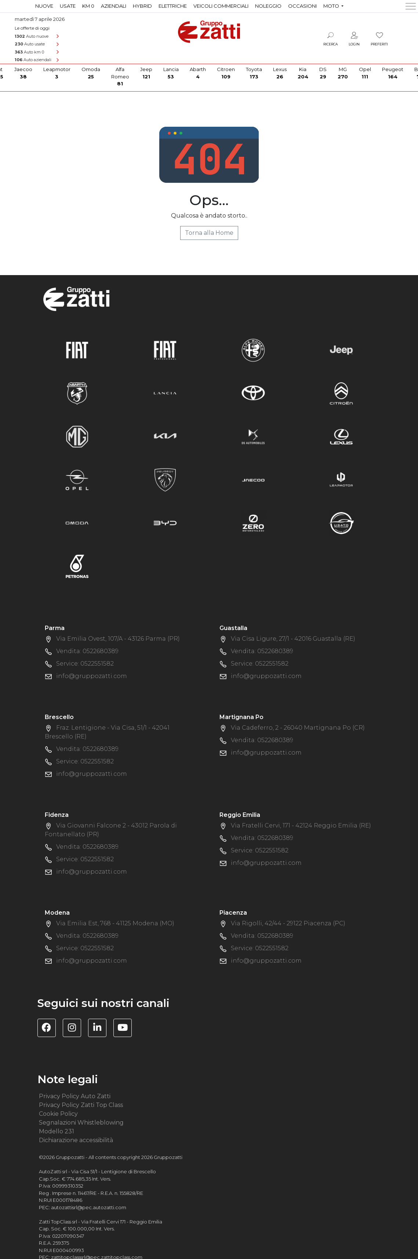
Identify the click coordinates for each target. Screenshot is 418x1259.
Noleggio (268, 6)
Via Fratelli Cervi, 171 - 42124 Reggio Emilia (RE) (301, 825)
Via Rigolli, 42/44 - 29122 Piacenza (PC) (288, 923)
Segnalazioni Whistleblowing (81, 1122)
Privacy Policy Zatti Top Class (81, 1104)
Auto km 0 (29, 52)
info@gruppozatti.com (91, 676)
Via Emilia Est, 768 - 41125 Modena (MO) (115, 923)
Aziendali (113, 6)
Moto (331, 6)
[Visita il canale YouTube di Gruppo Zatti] (125, 1028)
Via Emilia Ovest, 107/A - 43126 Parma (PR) (118, 638)
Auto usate (30, 44)
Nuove (44, 6)
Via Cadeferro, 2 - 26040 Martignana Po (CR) (298, 727)
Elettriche (173, 6)
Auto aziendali (33, 59)
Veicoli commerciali (220, 6)
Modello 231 (56, 1131)
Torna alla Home (209, 232)
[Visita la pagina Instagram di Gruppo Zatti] (75, 1028)
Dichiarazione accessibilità (76, 1140)
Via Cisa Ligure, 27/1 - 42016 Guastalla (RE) (293, 638)
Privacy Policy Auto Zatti (74, 1096)
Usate (68, 6)
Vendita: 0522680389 (87, 651)
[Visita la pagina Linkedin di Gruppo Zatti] (100, 1028)
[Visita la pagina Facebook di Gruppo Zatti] (49, 1028)
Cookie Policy (58, 1113)
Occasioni (302, 6)
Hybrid (142, 6)
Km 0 (88, 6)
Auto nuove (31, 36)
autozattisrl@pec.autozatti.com (88, 1207)
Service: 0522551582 (85, 663)
